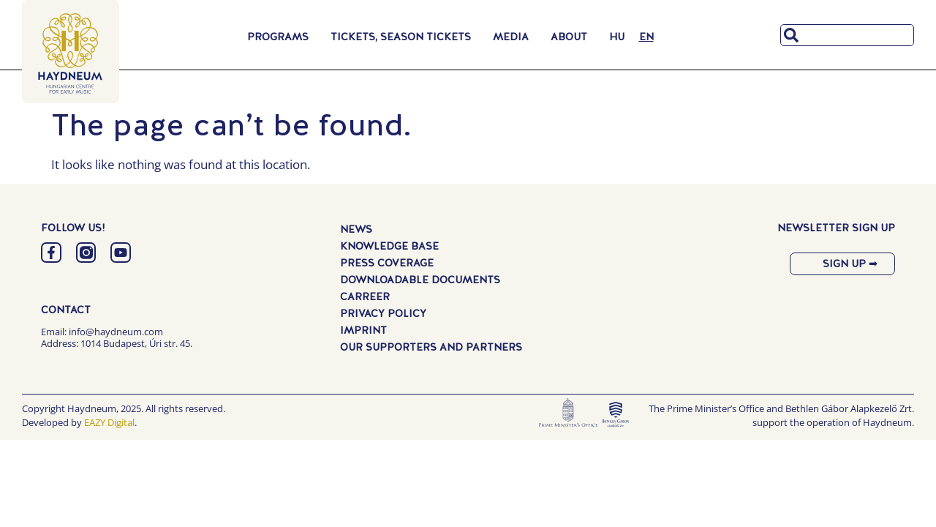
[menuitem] (617, 36)
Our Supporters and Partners (431, 347)
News (356, 229)
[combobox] (847, 35)
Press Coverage (387, 263)
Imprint (363, 330)
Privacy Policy (383, 314)
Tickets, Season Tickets (404, 36)
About (573, 36)
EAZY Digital (109, 422)
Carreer (365, 297)
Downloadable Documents (420, 280)
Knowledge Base (389, 246)
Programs (281, 36)
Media (514, 36)
